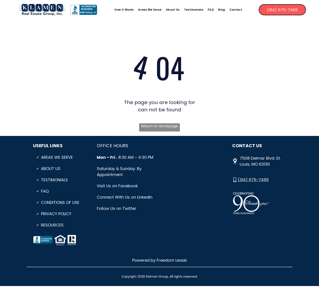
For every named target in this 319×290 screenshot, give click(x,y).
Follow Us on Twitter (116, 208)
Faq (45, 191)
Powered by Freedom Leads (159, 260)
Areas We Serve (57, 157)
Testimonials (54, 180)
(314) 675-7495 (253, 179)
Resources (52, 225)
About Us (50, 168)
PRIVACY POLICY (56, 214)
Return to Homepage (159, 126)
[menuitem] (124, 10)
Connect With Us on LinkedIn (124, 197)
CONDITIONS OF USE (60, 202)
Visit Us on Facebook (117, 186)
